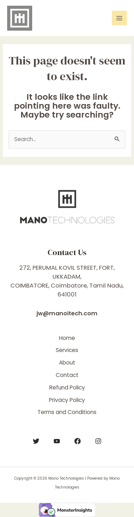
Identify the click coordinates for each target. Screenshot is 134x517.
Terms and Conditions (67, 412)
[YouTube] (57, 441)
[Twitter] (36, 441)
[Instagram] (98, 441)
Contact (67, 375)
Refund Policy (67, 387)
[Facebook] (77, 441)
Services (67, 350)
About (67, 362)
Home (67, 338)
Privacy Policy (67, 400)
